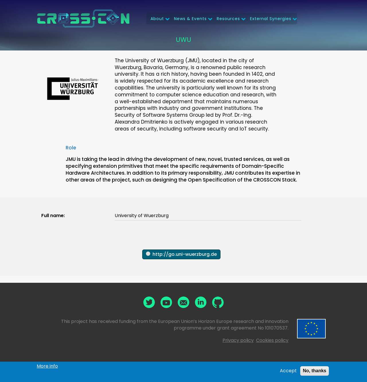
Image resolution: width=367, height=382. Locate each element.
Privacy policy (238, 340)
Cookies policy (272, 340)
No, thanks (314, 371)
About (157, 19)
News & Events (190, 19)
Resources (228, 19)
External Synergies (270, 19)
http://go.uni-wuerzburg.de (185, 254)
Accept (288, 371)
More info (47, 367)
